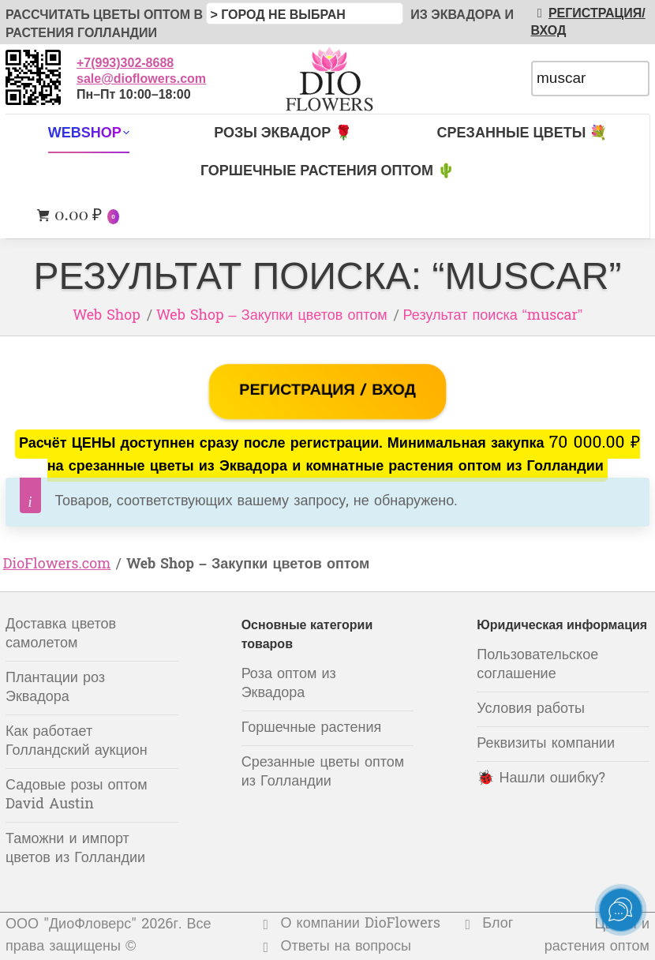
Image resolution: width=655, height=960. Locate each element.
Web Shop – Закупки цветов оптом (271, 316)
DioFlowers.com (57, 565)
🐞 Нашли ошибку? (541, 778)
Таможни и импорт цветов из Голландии (75, 849)
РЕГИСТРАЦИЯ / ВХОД (327, 391)
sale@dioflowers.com (141, 78)
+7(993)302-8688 (125, 62)
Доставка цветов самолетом (61, 634)
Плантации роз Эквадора (55, 688)
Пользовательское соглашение (537, 665)
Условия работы (531, 709)
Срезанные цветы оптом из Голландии (322, 772)
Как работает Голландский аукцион (77, 742)
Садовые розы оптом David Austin (77, 795)
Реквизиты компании (546, 744)
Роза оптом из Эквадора (288, 684)
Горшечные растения (311, 728)
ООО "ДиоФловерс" (71, 925)
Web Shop (106, 316)
